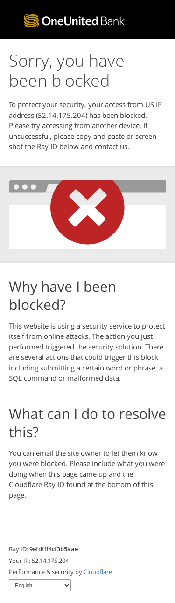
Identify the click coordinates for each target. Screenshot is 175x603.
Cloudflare (98, 572)
